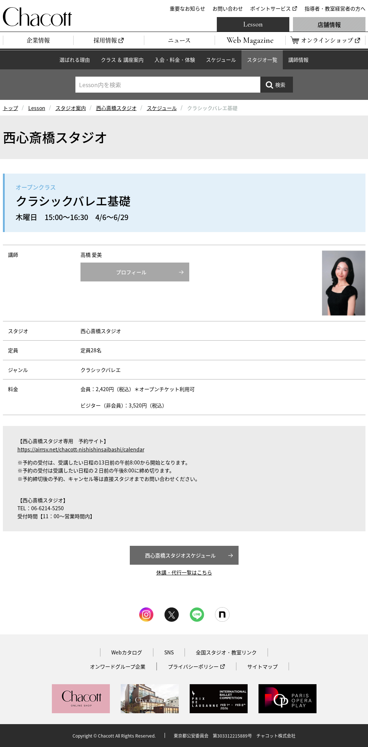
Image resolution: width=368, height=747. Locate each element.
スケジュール (221, 59)
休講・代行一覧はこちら (184, 572)
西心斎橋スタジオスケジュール (180, 555)
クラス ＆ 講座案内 (122, 59)
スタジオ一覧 (262, 59)
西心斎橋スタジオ (116, 107)
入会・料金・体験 (174, 59)
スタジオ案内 (70, 107)
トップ (10, 107)
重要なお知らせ (187, 8)
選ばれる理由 (74, 59)
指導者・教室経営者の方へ (335, 8)
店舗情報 (329, 24)
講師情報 (298, 59)
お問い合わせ (227, 8)
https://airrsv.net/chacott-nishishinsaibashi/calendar (80, 449)
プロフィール (131, 272)
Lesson (253, 24)
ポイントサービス (270, 8)
